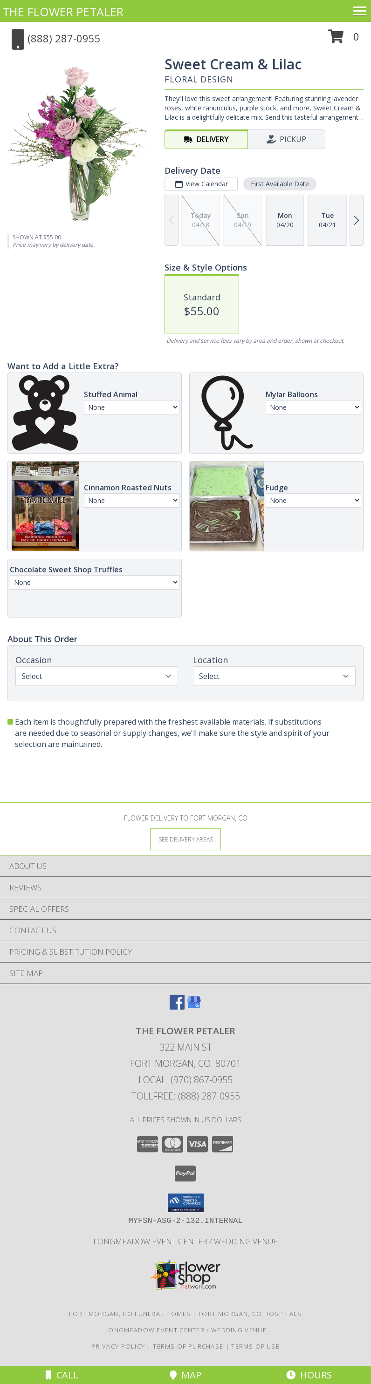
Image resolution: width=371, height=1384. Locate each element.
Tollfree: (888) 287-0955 (185, 1096)
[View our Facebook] (177, 1006)
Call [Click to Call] (62, 1375)
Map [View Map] (185, 1375)
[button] (343, 39)
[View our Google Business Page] (193, 1006)
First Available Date (280, 183)
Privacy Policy (118, 1346)
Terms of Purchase (188, 1346)
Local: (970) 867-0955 (185, 1079)
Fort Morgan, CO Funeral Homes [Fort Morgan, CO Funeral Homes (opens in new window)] (130, 1313)
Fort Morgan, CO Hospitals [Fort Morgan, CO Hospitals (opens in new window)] (250, 1313)
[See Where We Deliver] (185, 838)
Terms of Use (255, 1346)
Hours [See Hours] (309, 1375)
